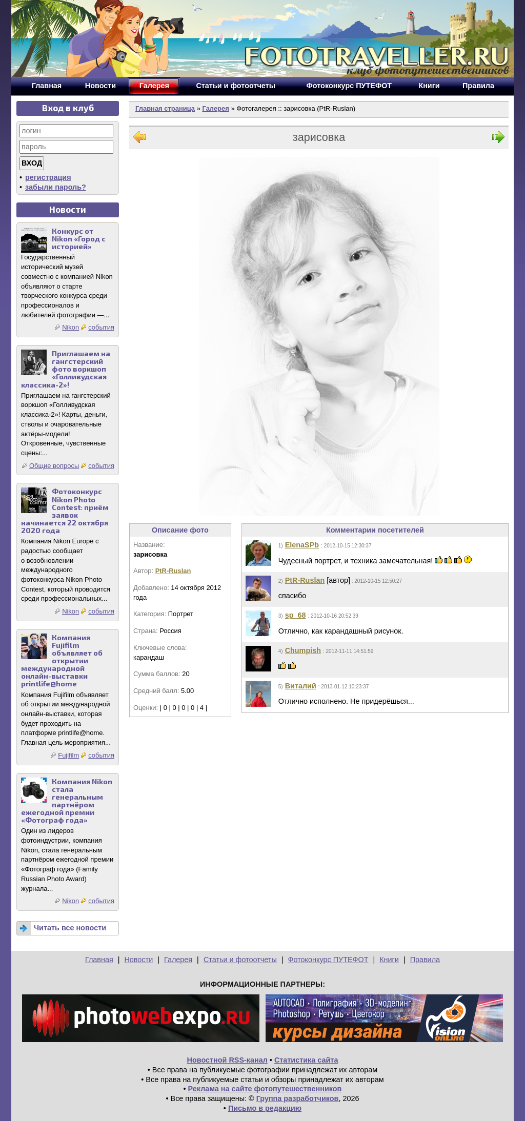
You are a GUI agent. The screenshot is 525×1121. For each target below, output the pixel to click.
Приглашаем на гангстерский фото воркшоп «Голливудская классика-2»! (65, 369)
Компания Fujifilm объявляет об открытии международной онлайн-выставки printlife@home (62, 660)
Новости (138, 959)
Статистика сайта (306, 1060)
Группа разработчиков (297, 1098)
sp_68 (295, 615)
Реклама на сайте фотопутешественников (265, 1089)
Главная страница (165, 108)
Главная (99, 959)
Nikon (70, 327)
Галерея (215, 108)
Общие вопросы (54, 466)
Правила (425, 959)
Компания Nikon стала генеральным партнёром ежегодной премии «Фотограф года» (66, 801)
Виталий (300, 686)
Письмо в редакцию (264, 1108)
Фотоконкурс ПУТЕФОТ (328, 959)
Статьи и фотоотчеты (240, 959)
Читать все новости (70, 928)
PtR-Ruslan (173, 571)
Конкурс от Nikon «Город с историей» (79, 239)
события (101, 327)
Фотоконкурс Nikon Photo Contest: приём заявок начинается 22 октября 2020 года (65, 511)
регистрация (48, 177)
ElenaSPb (302, 545)
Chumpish (303, 650)
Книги (389, 959)
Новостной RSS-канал (227, 1060)
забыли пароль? (55, 187)
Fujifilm (68, 755)
